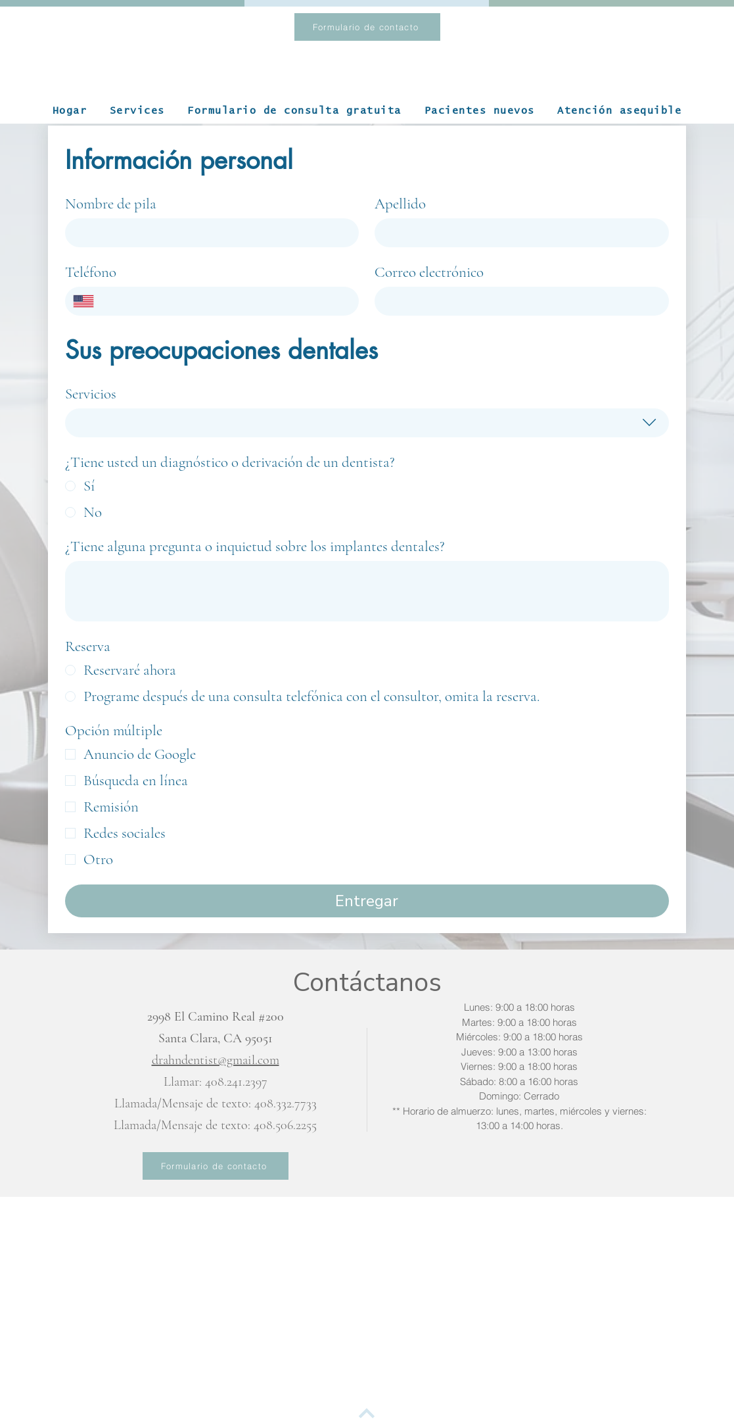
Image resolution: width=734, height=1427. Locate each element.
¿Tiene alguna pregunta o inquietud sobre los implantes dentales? (255, 546)
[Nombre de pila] (208, 232)
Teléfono (90, 272)
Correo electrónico (429, 272)
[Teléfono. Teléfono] (226, 301)
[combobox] (367, 422)
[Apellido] (518, 232)
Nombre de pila (110, 204)
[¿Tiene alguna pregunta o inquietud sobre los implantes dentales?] (367, 591)
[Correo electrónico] (518, 301)
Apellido (400, 204)
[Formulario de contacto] (367, 27)
